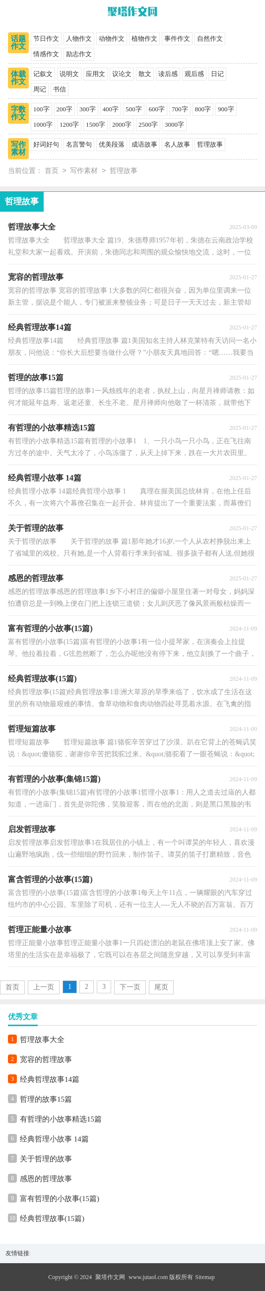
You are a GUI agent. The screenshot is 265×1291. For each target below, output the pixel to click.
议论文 (122, 74)
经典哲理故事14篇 (49, 1079)
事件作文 (177, 38)
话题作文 (18, 42)
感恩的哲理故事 (46, 1179)
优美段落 (112, 144)
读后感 (168, 74)
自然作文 (210, 38)
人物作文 (79, 38)
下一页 (130, 987)
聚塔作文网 (110, 1277)
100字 (41, 109)
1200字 (69, 124)
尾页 (161, 987)
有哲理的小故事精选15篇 (61, 1119)
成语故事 (144, 144)
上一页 (43, 987)
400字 (111, 109)
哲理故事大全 (42, 1040)
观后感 (194, 74)
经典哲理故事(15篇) (52, 1218)
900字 (226, 109)
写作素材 (18, 148)
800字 (203, 109)
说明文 (69, 74)
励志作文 (79, 54)
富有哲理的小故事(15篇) (59, 1199)
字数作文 (18, 113)
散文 (144, 74)
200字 (65, 109)
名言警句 (79, 144)
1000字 (43, 124)
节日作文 (46, 38)
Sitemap (204, 1277)
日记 (217, 74)
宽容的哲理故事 (46, 1059)
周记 (39, 89)
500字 (134, 109)
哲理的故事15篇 (46, 1099)
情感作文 (46, 54)
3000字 (174, 124)
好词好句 (46, 144)
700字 (180, 109)
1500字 (95, 124)
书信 (59, 89)
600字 (157, 109)
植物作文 (144, 38)
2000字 (122, 124)
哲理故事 (210, 144)
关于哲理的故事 (46, 1159)
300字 (87, 109)
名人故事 (177, 144)
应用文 (95, 74)
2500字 (148, 124)
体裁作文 (18, 77)
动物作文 (112, 38)
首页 (52, 171)
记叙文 (43, 74)
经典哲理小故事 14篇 (54, 1139)
